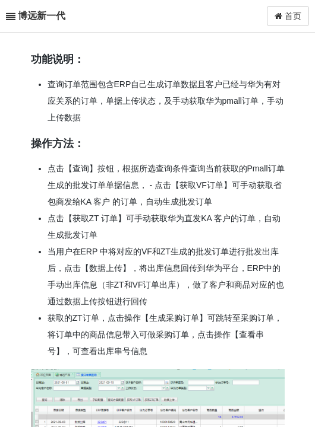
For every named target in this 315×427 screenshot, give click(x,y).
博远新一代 (41, 16)
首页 (288, 16)
